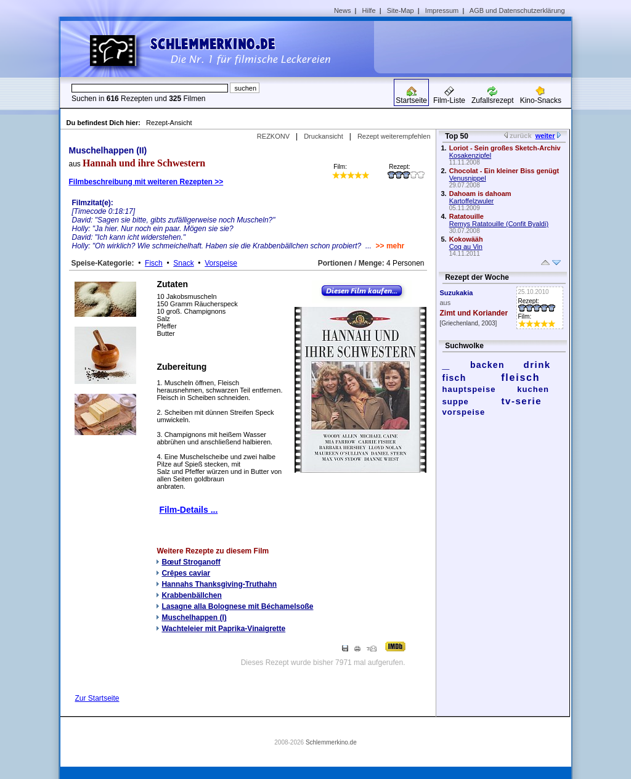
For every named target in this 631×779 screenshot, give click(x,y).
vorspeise (464, 412)
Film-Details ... (188, 510)
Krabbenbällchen (191, 595)
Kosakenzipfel (470, 155)
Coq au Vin (465, 246)
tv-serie (522, 401)
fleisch (520, 377)
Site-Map (400, 10)
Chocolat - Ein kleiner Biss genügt (504, 170)
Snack (183, 263)
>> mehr (390, 246)
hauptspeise (469, 389)
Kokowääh (466, 239)
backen (487, 365)
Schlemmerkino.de (331, 742)
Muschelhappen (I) (193, 617)
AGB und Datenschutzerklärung (517, 10)
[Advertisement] (477, 46)
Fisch (154, 263)
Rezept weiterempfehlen (394, 136)
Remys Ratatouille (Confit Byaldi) (498, 223)
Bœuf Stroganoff (190, 562)
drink (536, 364)
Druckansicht (323, 136)
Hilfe (369, 10)
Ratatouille (466, 216)
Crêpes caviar (185, 573)
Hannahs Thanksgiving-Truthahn (219, 584)
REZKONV (273, 136)
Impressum (441, 10)
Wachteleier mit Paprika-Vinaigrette (223, 628)
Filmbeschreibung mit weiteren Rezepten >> (146, 181)
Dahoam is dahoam (480, 193)
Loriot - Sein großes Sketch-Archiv (505, 148)
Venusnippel (467, 178)
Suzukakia (456, 292)
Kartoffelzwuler (471, 201)
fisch (454, 378)
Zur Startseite (97, 698)
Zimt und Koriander (474, 313)
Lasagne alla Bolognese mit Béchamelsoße (237, 606)
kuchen (533, 389)
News (342, 10)
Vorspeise (221, 263)
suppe (455, 401)
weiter (545, 135)
